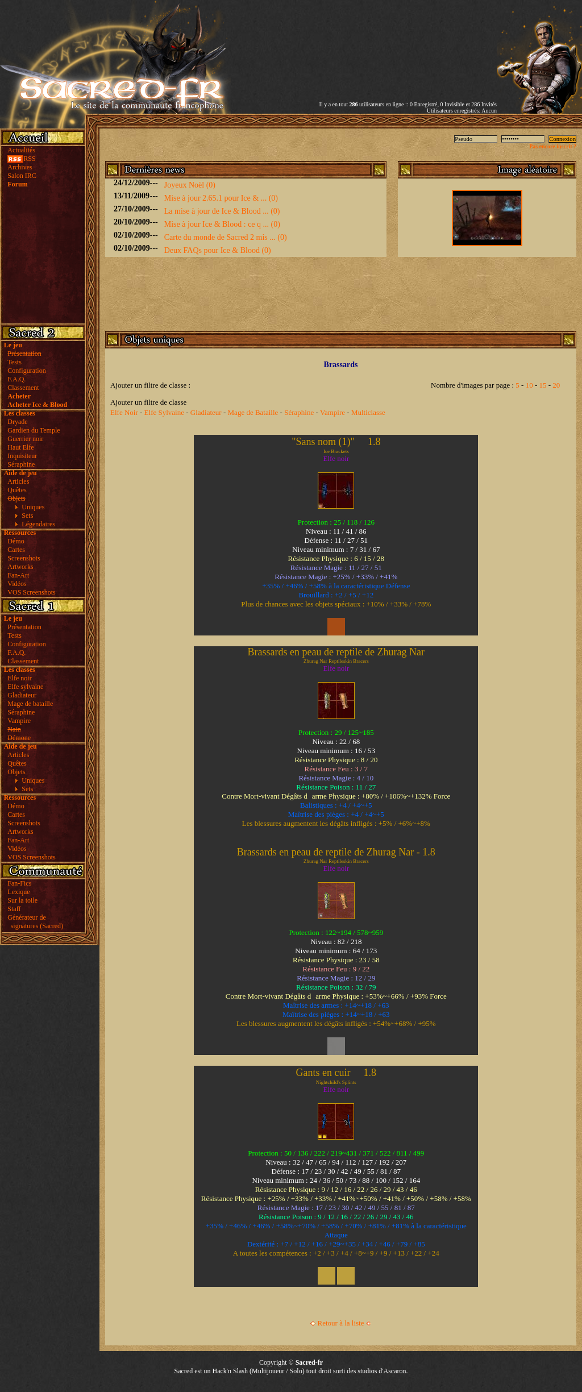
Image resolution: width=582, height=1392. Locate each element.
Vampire (19, 721)
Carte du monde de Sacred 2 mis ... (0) (225, 237)
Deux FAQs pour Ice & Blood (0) (217, 250)
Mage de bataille (30, 704)
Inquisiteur (22, 456)
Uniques (33, 507)
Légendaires (38, 524)
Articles (18, 481)
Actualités (21, 150)
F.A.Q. (16, 379)
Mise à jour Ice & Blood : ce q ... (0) (222, 224)
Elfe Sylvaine (164, 412)
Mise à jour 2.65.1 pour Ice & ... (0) (221, 198)
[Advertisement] (364, 41)
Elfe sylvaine (25, 687)
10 (529, 385)
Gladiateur (21, 695)
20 (556, 385)
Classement (23, 388)
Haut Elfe (20, 447)
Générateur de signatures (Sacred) (33, 921)
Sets (27, 516)
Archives (19, 167)
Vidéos (16, 584)
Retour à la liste (341, 1323)
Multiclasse (368, 412)
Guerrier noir (25, 439)
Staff (13, 909)
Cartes (16, 550)
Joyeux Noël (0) (189, 185)
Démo (15, 541)
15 (543, 385)
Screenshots (23, 558)
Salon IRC (21, 176)
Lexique (18, 892)
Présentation (24, 627)
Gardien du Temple (33, 430)
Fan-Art (18, 575)
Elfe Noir (124, 412)
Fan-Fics (19, 883)
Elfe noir (19, 678)
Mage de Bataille (253, 412)
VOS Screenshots (31, 592)
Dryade (17, 422)
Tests (14, 362)
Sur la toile (22, 900)
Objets (16, 772)
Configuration (26, 371)
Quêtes (16, 490)
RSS (21, 159)
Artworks (20, 567)
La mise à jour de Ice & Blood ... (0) (222, 211)
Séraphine (21, 464)
